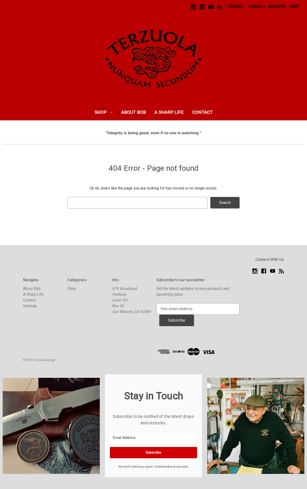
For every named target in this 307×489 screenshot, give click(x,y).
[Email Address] (153, 437)
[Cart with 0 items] (293, 6)
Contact (202, 112)
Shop (103, 112)
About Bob (133, 112)
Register (276, 6)
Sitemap (30, 306)
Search (235, 6)
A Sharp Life (168, 112)
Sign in (255, 6)
